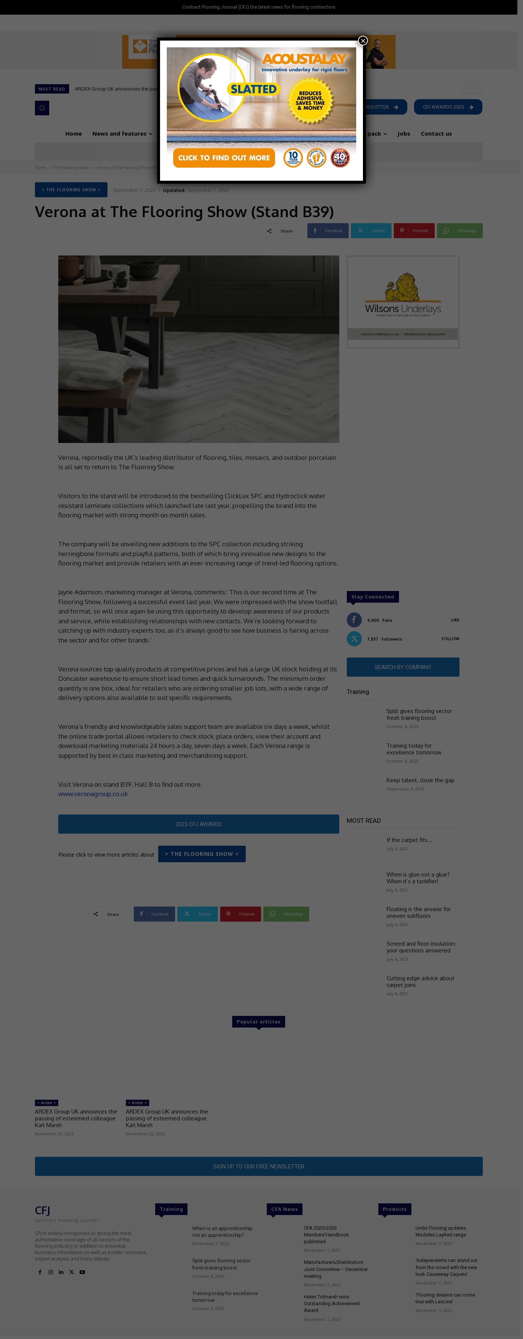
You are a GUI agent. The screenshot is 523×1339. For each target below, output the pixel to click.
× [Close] (363, 40)
